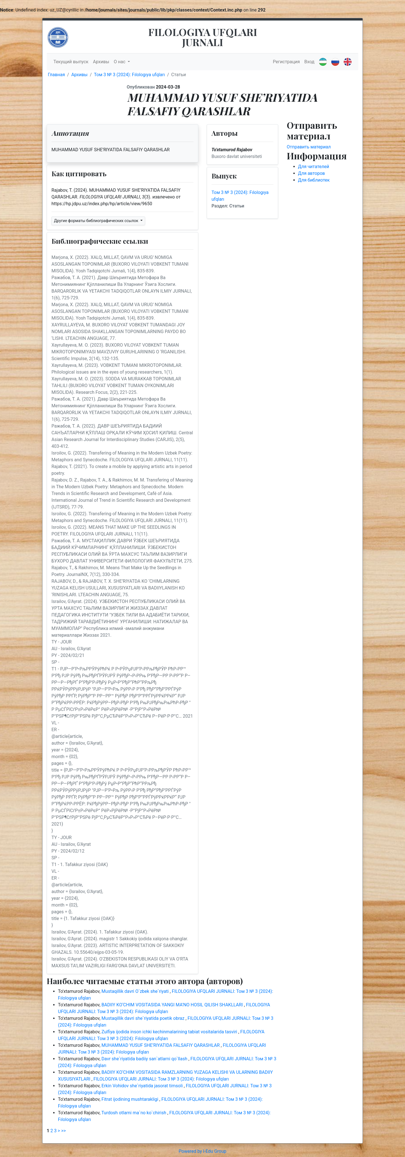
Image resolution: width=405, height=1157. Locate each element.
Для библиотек (314, 180)
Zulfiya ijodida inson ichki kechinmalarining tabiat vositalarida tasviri (170, 1031)
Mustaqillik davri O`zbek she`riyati (136, 991)
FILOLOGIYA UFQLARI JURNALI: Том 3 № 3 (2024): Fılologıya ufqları (161, 1079)
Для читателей (313, 166)
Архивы (101, 61)
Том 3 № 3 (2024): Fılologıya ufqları (129, 74)
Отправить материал (309, 147)
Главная (56, 74)
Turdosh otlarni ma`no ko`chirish (134, 1112)
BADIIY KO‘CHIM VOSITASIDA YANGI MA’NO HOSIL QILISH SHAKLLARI (173, 1004)
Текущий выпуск (70, 61)
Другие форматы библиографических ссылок (96, 220)
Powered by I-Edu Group (202, 1151)
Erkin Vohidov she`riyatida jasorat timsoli (143, 1085)
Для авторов (311, 173)
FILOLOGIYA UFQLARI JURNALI (202, 37)
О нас (120, 61)
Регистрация (286, 61)
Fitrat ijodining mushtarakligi (130, 1099)
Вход (309, 61)
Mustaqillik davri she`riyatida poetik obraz (144, 1018)
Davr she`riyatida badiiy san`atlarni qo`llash (145, 1058)
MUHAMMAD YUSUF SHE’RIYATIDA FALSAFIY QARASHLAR (161, 1045)
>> (63, 1130)
